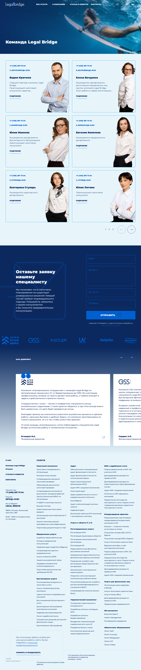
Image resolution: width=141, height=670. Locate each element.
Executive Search (111, 614)
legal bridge (13, 506)
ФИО (91, 258)
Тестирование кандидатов (115, 621)
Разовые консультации (46, 476)
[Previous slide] (122, 357)
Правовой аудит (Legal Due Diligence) (52, 547)
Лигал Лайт (109, 631)
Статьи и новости (79, 4)
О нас (8, 460)
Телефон (93, 303)
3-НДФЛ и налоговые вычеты (49, 503)
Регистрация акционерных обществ (85, 536)
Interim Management (112, 618)
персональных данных (111, 325)
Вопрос (93, 270)
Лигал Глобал (110, 645)
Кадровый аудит (77, 510)
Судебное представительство (49, 538)
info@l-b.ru (12, 499)
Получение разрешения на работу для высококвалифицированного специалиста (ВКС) (85, 584)
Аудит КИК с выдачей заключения (84, 488)
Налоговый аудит (77, 491)
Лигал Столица (110, 634)
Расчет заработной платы (47, 616)
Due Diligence (76, 501)
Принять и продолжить (28, 653)
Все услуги (41, 4)
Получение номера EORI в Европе (118, 539)
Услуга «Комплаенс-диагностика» (118, 542)
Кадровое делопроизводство (49, 613)
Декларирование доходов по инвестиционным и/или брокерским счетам (119, 484)
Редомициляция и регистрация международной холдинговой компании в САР (117, 520)
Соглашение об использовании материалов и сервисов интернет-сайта (81, 657)
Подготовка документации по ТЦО (51, 528)
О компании (58, 4)
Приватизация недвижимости (117, 604)
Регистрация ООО (78, 532)
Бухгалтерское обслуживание (49, 626)
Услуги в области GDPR (46, 557)
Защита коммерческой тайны (49, 560)
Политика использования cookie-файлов (51, 663)
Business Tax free (43, 506)
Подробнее (15, 96)
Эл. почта (94, 292)
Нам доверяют (23, 359)
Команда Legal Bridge (15, 466)
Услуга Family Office (112, 595)
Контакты (96, 4)
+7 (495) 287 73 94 (15, 492)
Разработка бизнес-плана (81, 628)
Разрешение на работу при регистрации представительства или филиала (84, 563)
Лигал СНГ (108, 641)
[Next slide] (131, 357)
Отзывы (9, 469)
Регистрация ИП (77, 545)
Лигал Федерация (111, 638)
